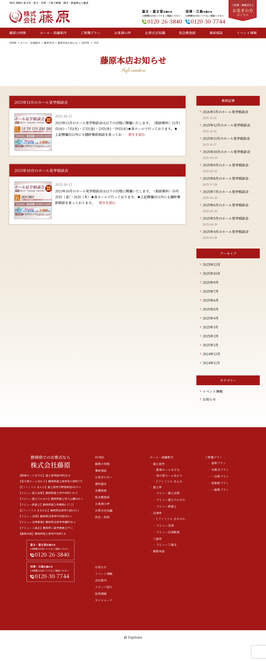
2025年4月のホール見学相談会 (226, 231)
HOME (12, 42)
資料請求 (101, 484)
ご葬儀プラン (90, 32)
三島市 (157, 539)
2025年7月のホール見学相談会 (226, 191)
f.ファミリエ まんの (169, 481)
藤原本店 (49, 42)
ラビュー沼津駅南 (168, 532)
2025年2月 (211, 336)
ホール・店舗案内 (53, 32)
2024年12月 (211, 354)
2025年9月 (211, 282)
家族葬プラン (220, 483)
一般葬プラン (220, 490)
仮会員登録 (187, 32)
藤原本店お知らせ (68, 42)
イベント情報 (247, 32)
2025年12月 (211, 264)
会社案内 (101, 580)
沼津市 (157, 513)
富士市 (157, 487)
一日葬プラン (220, 476)
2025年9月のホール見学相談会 (226, 165)
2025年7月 (211, 291)
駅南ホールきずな (168, 470)
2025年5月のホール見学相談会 (226, 218)
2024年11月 (211, 362)
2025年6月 (211, 300)
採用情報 (101, 594)
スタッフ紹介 (103, 587)
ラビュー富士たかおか (170, 500)
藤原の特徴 (17, 32)
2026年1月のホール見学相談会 (225, 111)
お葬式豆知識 (155, 32)
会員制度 (101, 490)
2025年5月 (211, 309)
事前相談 (216, 32)
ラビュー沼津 (165, 525)
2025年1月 (210, 345)
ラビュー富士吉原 (168, 493)
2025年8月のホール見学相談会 (226, 178)
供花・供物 (102, 517)
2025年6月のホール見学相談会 (226, 205)
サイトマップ (103, 600)
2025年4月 (211, 318)
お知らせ (209, 399)
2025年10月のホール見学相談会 (226, 151)
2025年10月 (211, 273)
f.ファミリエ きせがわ (170, 519)
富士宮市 (159, 464)
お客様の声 (122, 32)
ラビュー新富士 (166, 506)
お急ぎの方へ (103, 477)
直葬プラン (218, 463)
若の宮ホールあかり (169, 475)
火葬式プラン (220, 470)
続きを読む (136, 134)
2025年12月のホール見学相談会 (226, 125)
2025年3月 (210, 327)
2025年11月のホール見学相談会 (226, 138)
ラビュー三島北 (166, 544)
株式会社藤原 (39, 16)
